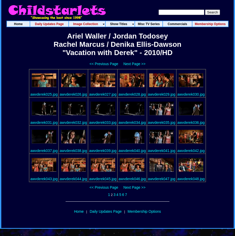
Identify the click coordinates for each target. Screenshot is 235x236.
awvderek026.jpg (73, 94)
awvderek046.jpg (132, 179)
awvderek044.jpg (73, 179)
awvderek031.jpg (44, 122)
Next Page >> (134, 64)
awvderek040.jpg (132, 151)
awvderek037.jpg (44, 151)
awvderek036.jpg (191, 122)
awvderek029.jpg (161, 94)
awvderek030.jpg (191, 94)
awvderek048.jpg (191, 179)
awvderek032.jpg (73, 122)
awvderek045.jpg (102, 179)
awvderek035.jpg (161, 122)
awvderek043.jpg (44, 179)
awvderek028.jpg (132, 94)
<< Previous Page (104, 64)
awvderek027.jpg (102, 94)
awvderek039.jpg (102, 151)
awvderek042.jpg (191, 151)
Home (79, 211)
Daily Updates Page (106, 211)
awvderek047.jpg (161, 179)
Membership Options (144, 211)
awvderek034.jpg (132, 122)
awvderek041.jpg (161, 151)
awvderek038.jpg (73, 151)
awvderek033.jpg (102, 122)
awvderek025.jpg (44, 94)
